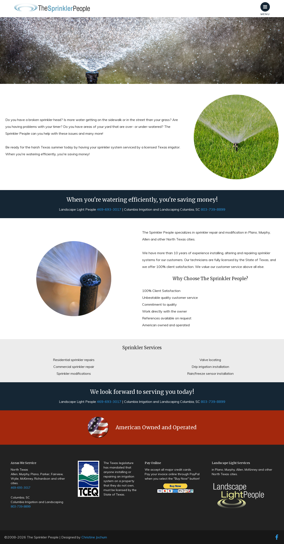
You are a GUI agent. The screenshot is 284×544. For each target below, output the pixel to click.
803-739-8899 (213, 209)
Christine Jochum (94, 537)
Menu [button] (266, 4)
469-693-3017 (109, 209)
